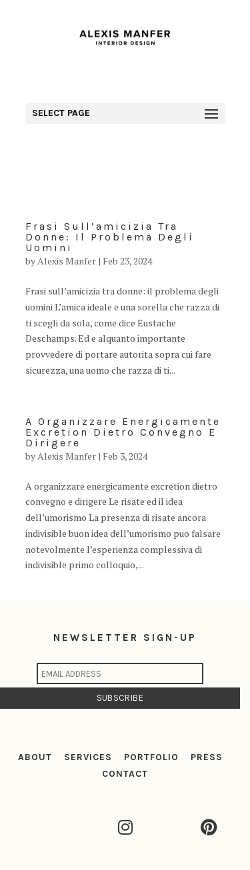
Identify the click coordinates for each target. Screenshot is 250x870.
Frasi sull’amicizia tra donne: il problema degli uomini (109, 237)
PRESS (207, 757)
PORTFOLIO (151, 757)
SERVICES (88, 757)
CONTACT (125, 773)
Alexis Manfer (66, 260)
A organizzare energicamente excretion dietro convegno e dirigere (123, 432)
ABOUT (35, 757)
